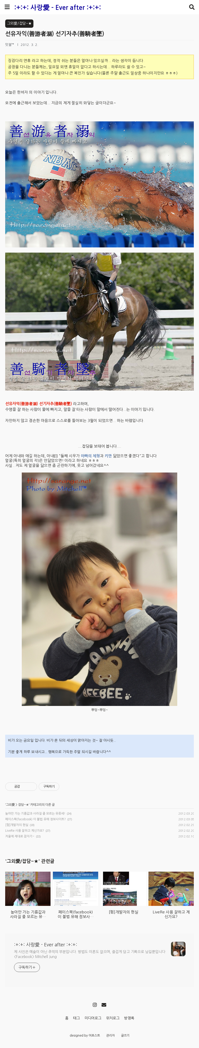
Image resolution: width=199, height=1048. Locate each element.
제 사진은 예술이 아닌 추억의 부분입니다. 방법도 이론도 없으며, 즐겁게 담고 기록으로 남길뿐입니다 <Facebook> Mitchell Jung (89, 954)
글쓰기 (125, 1035)
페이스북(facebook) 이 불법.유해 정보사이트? (35, 819)
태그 (76, 1018)
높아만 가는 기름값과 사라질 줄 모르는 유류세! (35, 813)
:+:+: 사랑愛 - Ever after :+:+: (57, 7)
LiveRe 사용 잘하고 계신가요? (24, 830)
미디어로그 (92, 1018)
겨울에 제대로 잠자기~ (19, 836)
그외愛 (10, 804)
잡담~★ (23, 804)
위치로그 (112, 1018)
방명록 (129, 1018)
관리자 (110, 1035)
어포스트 (94, 1035)
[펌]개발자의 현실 (16, 825)
